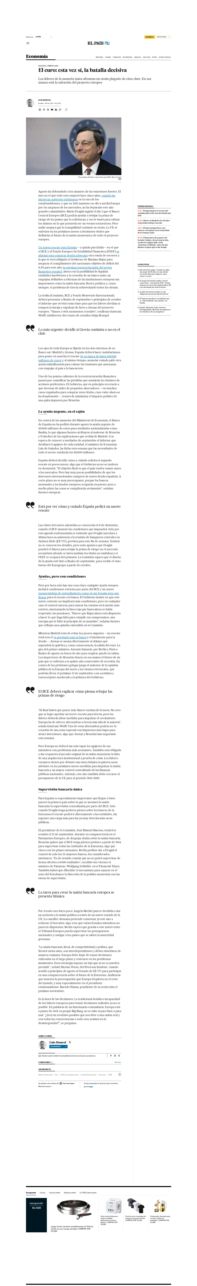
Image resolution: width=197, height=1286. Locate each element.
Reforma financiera (45, 1075)
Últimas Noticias (165, 57)
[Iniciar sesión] (163, 37)
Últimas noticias (145, 206)
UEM (110, 1075)
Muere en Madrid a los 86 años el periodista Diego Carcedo (154, 221)
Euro (56, 1075)
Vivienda (108, 57)
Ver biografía (58, 1046)
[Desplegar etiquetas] (119, 1074)
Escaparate (31, 1193)
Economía (37, 56)
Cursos (42, 1193)
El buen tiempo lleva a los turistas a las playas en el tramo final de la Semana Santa (153, 230)
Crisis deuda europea (88, 1075)
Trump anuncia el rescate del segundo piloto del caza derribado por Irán (154, 213)
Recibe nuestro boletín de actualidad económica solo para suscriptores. (69, 1056)
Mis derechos (127, 57)
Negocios (137, 57)
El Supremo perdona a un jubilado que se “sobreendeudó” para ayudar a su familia (154, 301)
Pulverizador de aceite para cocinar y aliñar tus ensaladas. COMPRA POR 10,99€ (160, 1219)
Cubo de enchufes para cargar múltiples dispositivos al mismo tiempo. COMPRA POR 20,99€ (109, 1220)
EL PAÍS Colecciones (88, 1193)
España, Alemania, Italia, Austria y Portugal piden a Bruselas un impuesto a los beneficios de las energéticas (155, 309)
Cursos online (54, 1193)
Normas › (118, 1062)
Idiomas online (70, 1193)
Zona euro (102, 1075)
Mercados (99, 57)
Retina (154, 57)
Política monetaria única (69, 1075)
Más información (45, 1086)
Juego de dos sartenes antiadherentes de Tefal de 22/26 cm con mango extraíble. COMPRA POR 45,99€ (72, 1228)
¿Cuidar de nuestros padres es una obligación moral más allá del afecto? (154, 293)
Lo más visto (143, 264)
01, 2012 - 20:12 (53, 103)
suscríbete (149, 37)
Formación (117, 57)
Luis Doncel (44, 100)
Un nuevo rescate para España (57, 247)
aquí (91, 1086)
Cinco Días (146, 57)
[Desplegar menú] (28, 43)
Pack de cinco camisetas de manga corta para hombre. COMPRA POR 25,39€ (135, 1218)
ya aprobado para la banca (70, 637)
